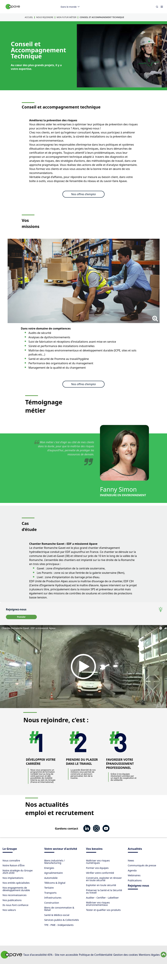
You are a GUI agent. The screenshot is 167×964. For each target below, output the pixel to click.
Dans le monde (71, 7)
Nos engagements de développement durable (16, 889)
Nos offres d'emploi (83, 194)
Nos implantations (13, 877)
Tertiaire (49, 887)
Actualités (135, 849)
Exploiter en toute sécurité (101, 885)
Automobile (51, 877)
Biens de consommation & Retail (59, 909)
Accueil (29, 17)
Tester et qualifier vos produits (103, 910)
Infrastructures (52, 897)
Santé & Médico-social (56, 915)
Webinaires (134, 875)
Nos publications (12, 900)
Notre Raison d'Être (13, 865)
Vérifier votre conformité (100, 872)
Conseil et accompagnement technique (102, 17)
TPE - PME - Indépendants (58, 925)
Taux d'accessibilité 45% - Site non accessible (50, 955)
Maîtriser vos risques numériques (98, 861)
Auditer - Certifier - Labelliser (102, 897)
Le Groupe (10, 849)
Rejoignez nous (138, 885)
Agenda (132, 870)
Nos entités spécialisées (16, 882)
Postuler (21, 616)
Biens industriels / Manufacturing (54, 861)
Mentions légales (149, 955)
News (131, 860)
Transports (50, 892)
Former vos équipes (97, 868)
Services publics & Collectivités (61, 919)
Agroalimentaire (53, 872)
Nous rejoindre (44, 17)
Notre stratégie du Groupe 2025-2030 (18, 871)
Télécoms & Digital (54, 882)
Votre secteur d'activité (60, 849)
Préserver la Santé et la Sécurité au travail (104, 891)
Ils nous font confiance (15, 905)
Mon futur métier (66, 17)
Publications (135, 880)
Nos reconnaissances (15, 895)
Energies (49, 868)
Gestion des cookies (125, 955)
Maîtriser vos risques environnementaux (98, 903)
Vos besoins (94, 849)
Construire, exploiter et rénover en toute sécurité (104, 879)
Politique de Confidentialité (95, 955)
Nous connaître (11, 860)
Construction (51, 902)
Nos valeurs (9, 910)
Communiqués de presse (142, 865)
